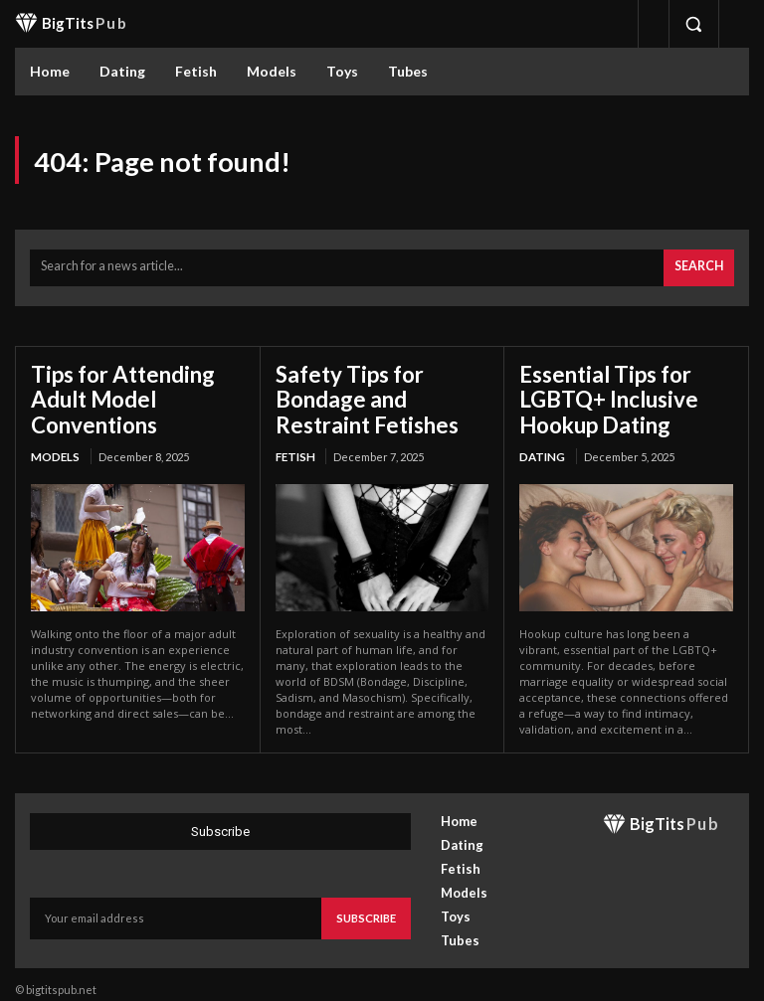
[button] (693, 24)
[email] (176, 905)
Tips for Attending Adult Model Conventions (115, 392)
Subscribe (367, 905)
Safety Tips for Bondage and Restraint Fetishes (380, 392)
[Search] (700, 266)
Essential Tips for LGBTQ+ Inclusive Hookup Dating (598, 392)
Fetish (294, 445)
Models (54, 445)
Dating (541, 445)
